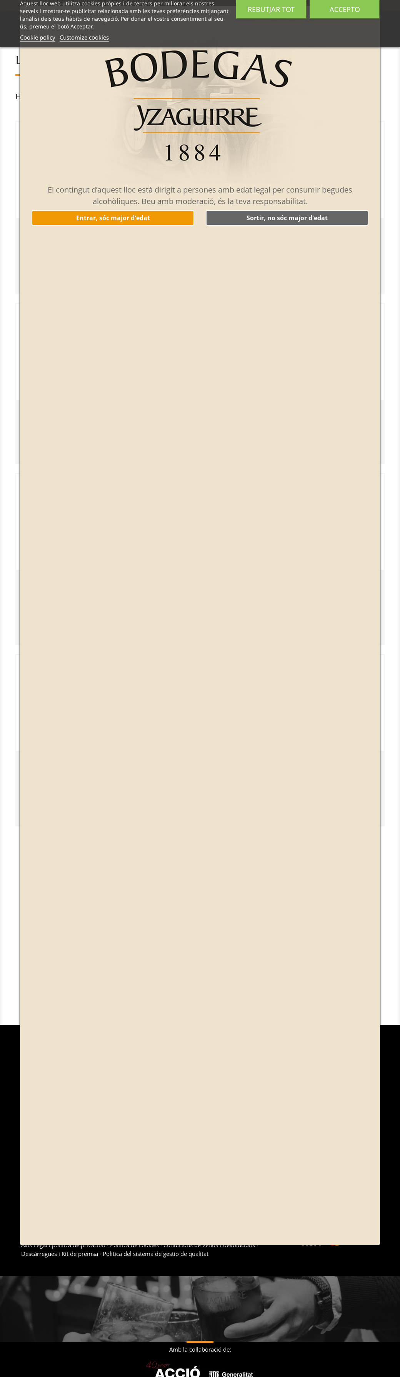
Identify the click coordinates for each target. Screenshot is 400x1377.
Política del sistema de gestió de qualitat (154, 1253)
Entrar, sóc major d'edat (113, 218)
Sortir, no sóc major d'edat (287, 218)
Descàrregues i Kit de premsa (60, 1253)
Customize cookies (84, 37)
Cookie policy (37, 37)
